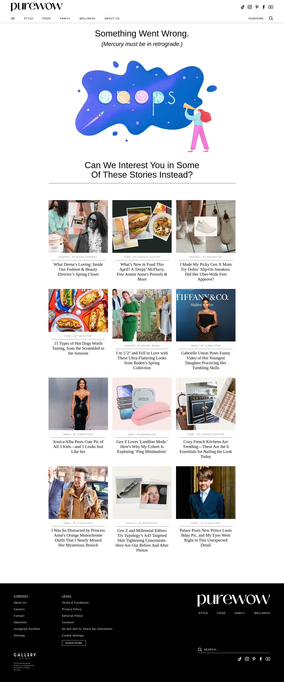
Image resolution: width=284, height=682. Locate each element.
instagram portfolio (27, 628)
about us (112, 18)
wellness (87, 18)
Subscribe (73, 643)
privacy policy (72, 609)
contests (68, 622)
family (65, 18)
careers (19, 609)
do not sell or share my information (87, 628)
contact (19, 615)
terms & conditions (75, 602)
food (46, 18)
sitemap (19, 635)
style (28, 18)
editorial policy (72, 615)
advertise (20, 622)
